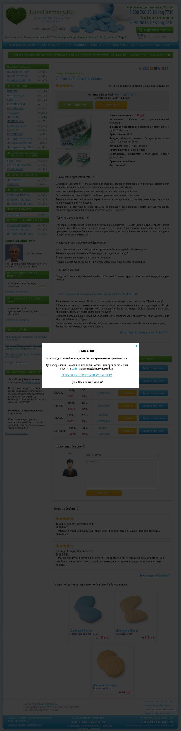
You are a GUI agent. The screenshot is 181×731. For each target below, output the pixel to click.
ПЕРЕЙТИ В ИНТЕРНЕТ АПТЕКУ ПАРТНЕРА (86, 375)
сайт (74, 368)
